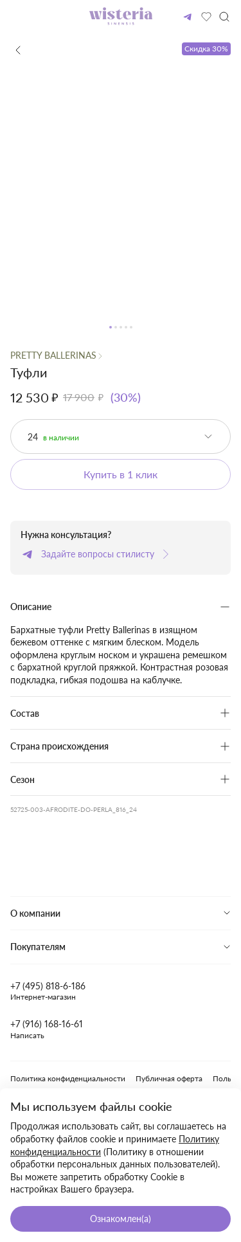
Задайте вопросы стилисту (96, 554)
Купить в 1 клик (120, 474)
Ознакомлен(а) (120, 1218)
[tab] (120, 913)
